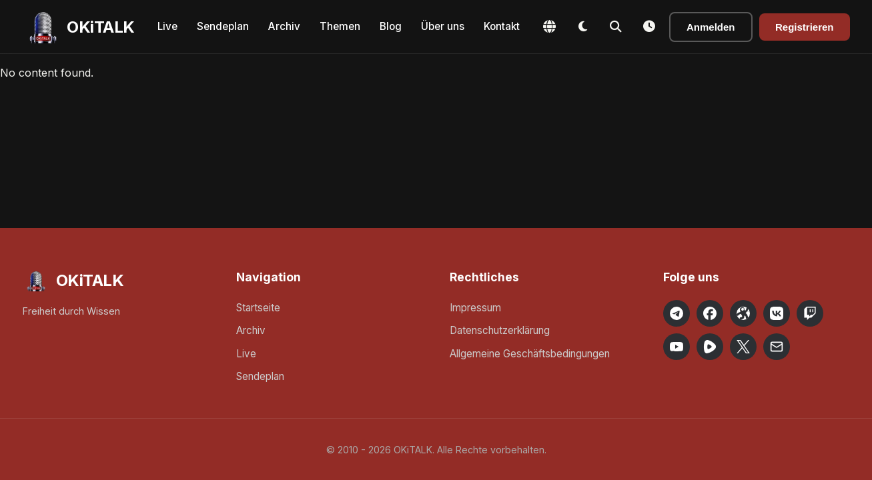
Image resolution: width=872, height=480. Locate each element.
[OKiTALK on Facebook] (710, 313)
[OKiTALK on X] (743, 346)
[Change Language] (549, 26)
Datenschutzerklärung (500, 330)
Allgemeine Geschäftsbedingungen (530, 353)
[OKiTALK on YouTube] (676, 346)
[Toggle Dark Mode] (582, 26)
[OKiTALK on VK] (776, 313)
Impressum (475, 307)
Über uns (442, 26)
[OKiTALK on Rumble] (710, 346)
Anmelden (711, 27)
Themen (340, 26)
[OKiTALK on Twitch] (810, 313)
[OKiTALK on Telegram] (676, 313)
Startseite (258, 307)
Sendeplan (223, 26)
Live (167, 26)
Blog (391, 26)
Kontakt (502, 26)
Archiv (284, 26)
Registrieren (804, 27)
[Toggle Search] (615, 26)
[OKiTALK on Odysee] (743, 313)
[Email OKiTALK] (776, 346)
